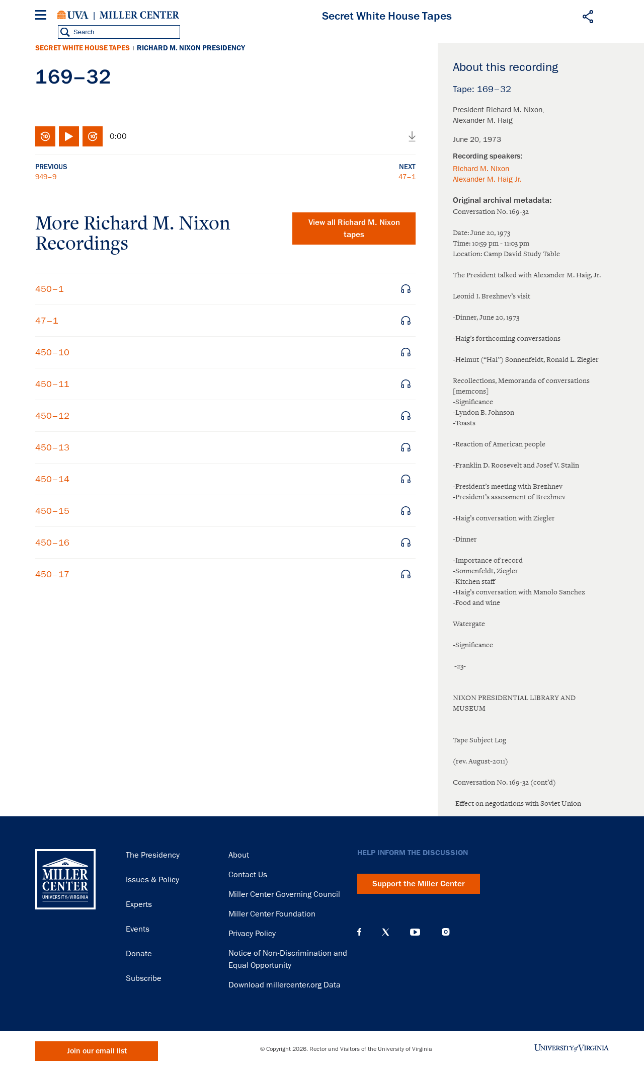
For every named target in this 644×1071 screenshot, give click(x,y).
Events (137, 929)
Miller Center (139, 15)
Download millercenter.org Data (284, 985)
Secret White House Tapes (82, 48)
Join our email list (97, 1051)
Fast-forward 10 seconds (93, 136)
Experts (139, 904)
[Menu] (42, 16)
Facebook (359, 932)
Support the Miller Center (418, 884)
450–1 (49, 288)
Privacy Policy (252, 934)
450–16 (52, 542)
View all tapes (354, 228)
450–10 (52, 352)
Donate (139, 954)
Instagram (446, 932)
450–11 (52, 384)
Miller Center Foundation (271, 914)
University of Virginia (73, 15)
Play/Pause (69, 136)
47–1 (407, 176)
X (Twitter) (385, 932)
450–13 (52, 447)
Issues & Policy (152, 880)
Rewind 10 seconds (45, 136)
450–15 (52, 510)
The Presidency (153, 855)
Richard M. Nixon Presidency (191, 48)
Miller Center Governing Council (284, 894)
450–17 (52, 574)
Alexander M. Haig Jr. (487, 179)
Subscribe (144, 978)
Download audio (412, 136)
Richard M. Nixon (481, 168)
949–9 (45, 176)
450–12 (52, 415)
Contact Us (247, 875)
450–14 (52, 479)
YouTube (415, 932)
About (238, 855)
